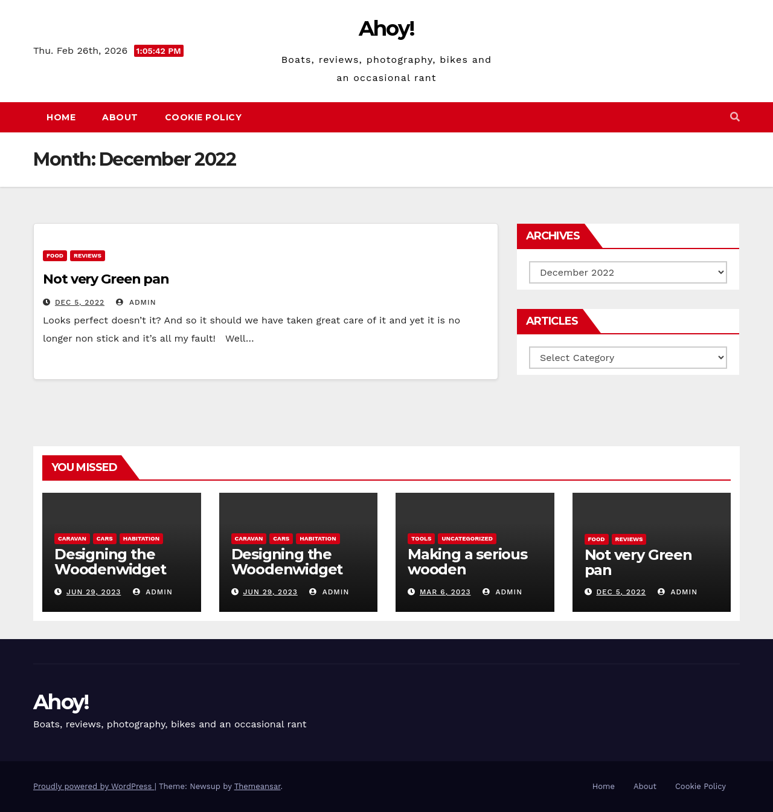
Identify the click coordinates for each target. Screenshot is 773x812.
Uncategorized (467, 538)
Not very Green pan (106, 279)
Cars (105, 538)
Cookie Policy (203, 117)
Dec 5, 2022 (79, 302)
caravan (72, 538)
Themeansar (257, 786)
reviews (87, 255)
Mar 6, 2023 (445, 592)
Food (55, 255)
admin (136, 302)
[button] (735, 117)
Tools (421, 538)
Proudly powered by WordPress (94, 786)
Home (61, 117)
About (120, 117)
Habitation (141, 538)
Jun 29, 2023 (93, 592)
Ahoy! (387, 28)
